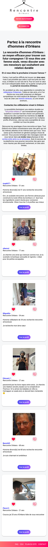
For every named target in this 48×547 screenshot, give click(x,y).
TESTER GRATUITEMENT (24, 19)
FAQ (16, 544)
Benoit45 (6, 443)
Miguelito (6, 313)
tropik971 (7, 183)
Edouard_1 (7, 378)
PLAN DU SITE (31, 544)
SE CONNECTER (24, 26)
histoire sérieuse (25, 99)
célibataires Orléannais (12, 92)
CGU (22, 544)
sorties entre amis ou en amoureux (16, 139)
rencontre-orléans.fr (13, 111)
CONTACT (42, 544)
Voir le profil (24, 207)
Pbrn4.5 (6, 508)
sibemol (6, 248)
